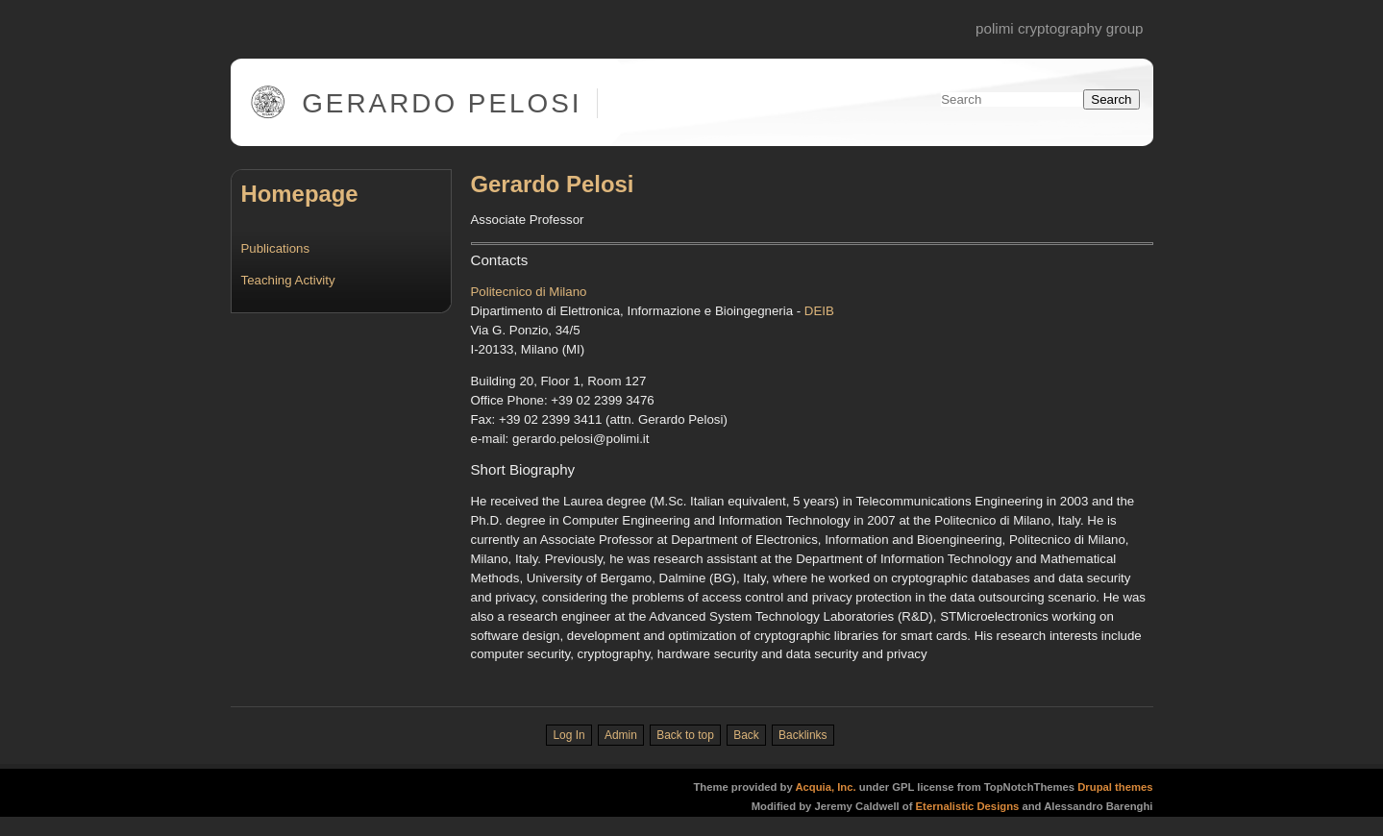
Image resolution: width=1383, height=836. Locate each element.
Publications (275, 248)
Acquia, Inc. (825, 787)
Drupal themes (1114, 787)
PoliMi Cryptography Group (1059, 28)
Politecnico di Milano (529, 291)
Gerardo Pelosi (441, 103)
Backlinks (802, 735)
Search (1111, 99)
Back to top (685, 735)
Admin (621, 735)
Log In (568, 735)
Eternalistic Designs (969, 806)
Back (746, 735)
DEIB (819, 311)
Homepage (299, 194)
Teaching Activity (288, 280)
